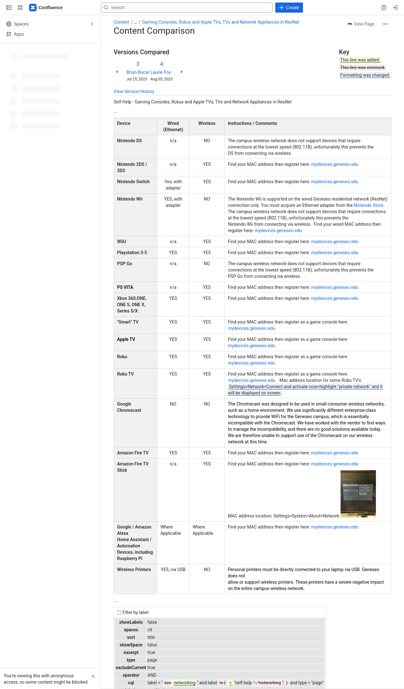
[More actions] (385, 24)
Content (121, 22)
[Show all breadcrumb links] (135, 22)
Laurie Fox (161, 72)
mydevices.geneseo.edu (335, 164)
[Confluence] (46, 8)
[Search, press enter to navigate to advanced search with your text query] (200, 8)
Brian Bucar (138, 72)
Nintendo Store (368, 205)
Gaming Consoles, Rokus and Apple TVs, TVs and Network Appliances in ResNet (220, 22)
